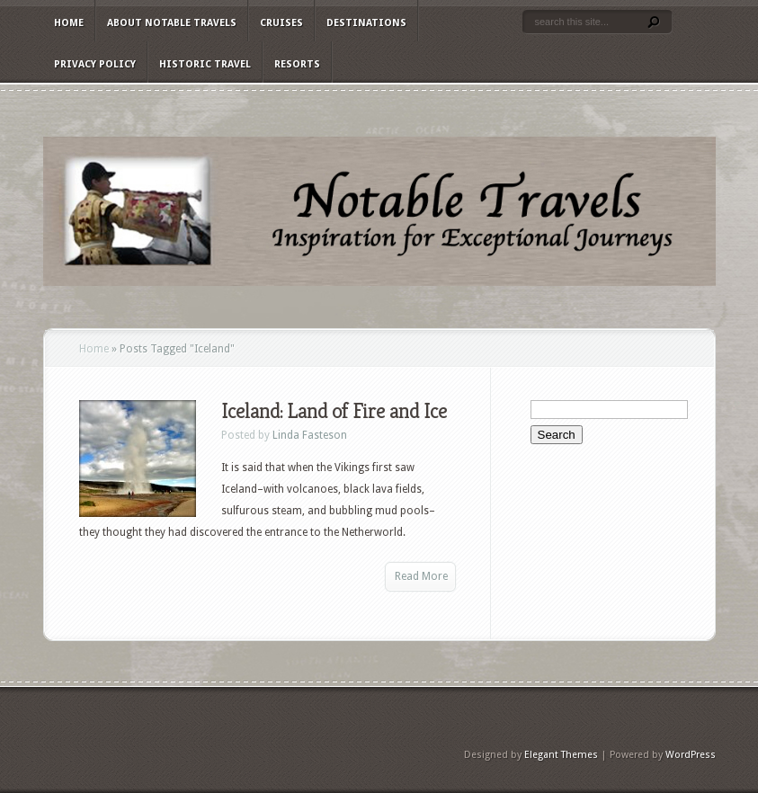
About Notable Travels (171, 23)
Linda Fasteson (309, 435)
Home (69, 23)
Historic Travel (205, 64)
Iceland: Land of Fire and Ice (334, 410)
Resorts (297, 64)
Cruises (281, 23)
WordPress (690, 755)
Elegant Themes (561, 755)
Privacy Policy (95, 64)
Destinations (366, 23)
